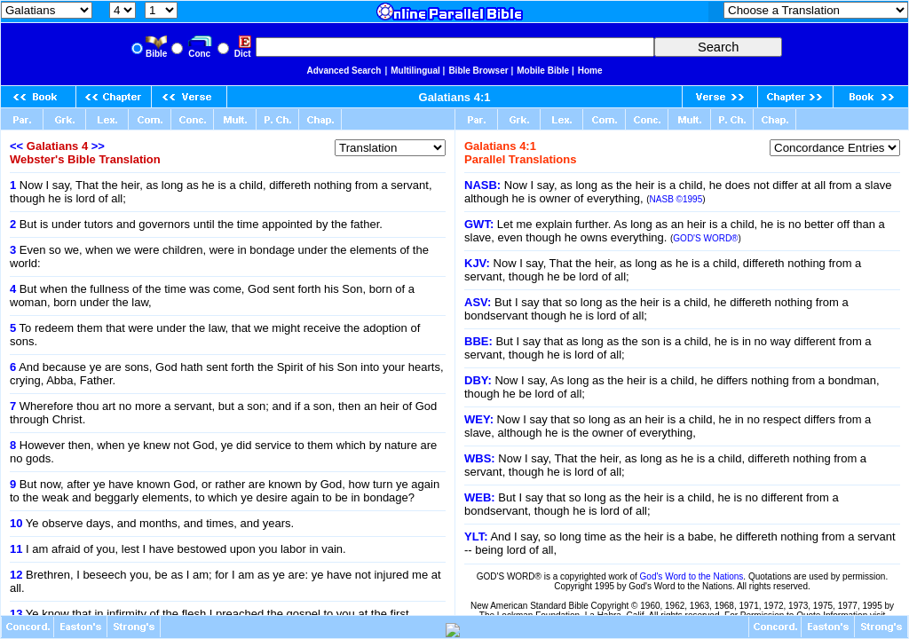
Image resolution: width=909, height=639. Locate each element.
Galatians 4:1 (455, 97)
